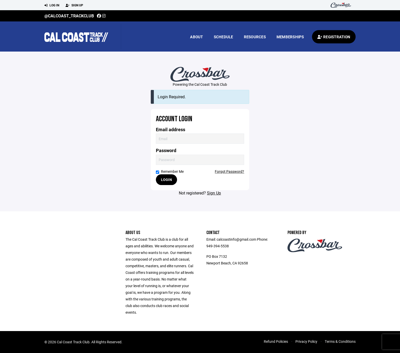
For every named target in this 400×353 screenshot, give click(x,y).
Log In (51, 5)
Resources (255, 36)
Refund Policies (276, 341)
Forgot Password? (229, 171)
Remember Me (170, 171)
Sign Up (74, 5)
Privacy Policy (306, 341)
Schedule (223, 36)
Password (166, 150)
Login (166, 179)
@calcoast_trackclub (69, 15)
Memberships (290, 36)
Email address (170, 129)
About (196, 36)
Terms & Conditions (340, 341)
